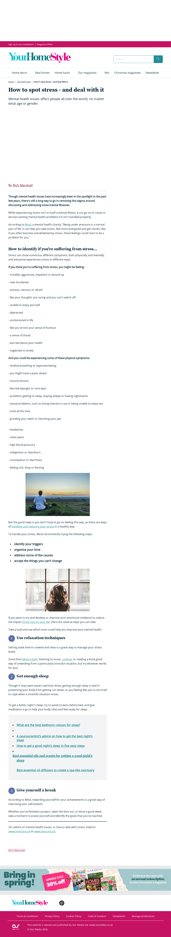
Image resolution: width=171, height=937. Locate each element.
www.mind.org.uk (19, 831)
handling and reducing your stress (32, 526)
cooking (67, 659)
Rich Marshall (16, 850)
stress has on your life (36, 622)
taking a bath (30, 659)
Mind (28, 224)
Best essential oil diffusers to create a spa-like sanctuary (55, 770)
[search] (158, 59)
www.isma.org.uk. (45, 831)
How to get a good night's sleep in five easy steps (51, 746)
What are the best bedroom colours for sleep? (48, 725)
